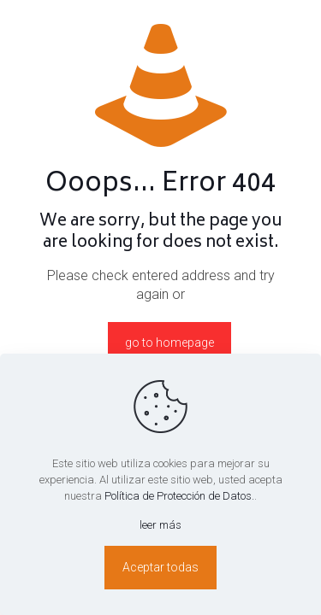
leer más (160, 524)
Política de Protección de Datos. (179, 495)
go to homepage (169, 342)
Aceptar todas (160, 567)
